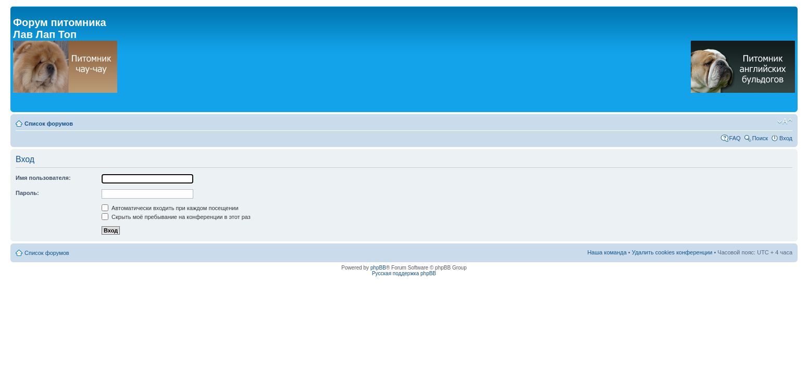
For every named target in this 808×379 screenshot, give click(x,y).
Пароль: (27, 193)
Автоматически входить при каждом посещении (170, 208)
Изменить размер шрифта (784, 121)
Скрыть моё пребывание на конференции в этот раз (176, 217)
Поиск (760, 138)
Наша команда (606, 252)
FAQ (735, 138)
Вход (785, 138)
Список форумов (48, 123)
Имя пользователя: (43, 178)
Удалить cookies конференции (672, 252)
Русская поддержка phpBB (404, 273)
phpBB (378, 268)
